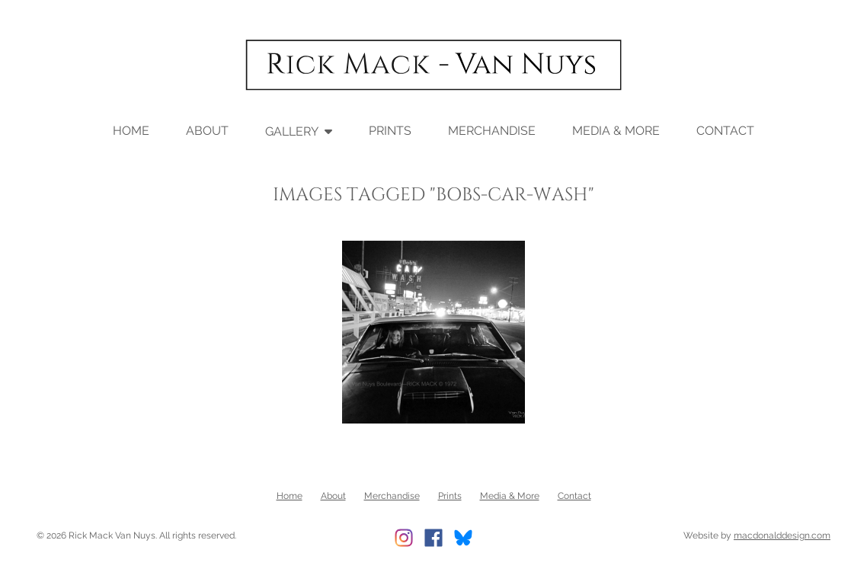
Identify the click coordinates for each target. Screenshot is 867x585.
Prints (390, 130)
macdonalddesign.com (782, 534)
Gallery (291, 130)
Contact (725, 130)
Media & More (616, 130)
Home (131, 130)
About (207, 130)
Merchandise (492, 130)
